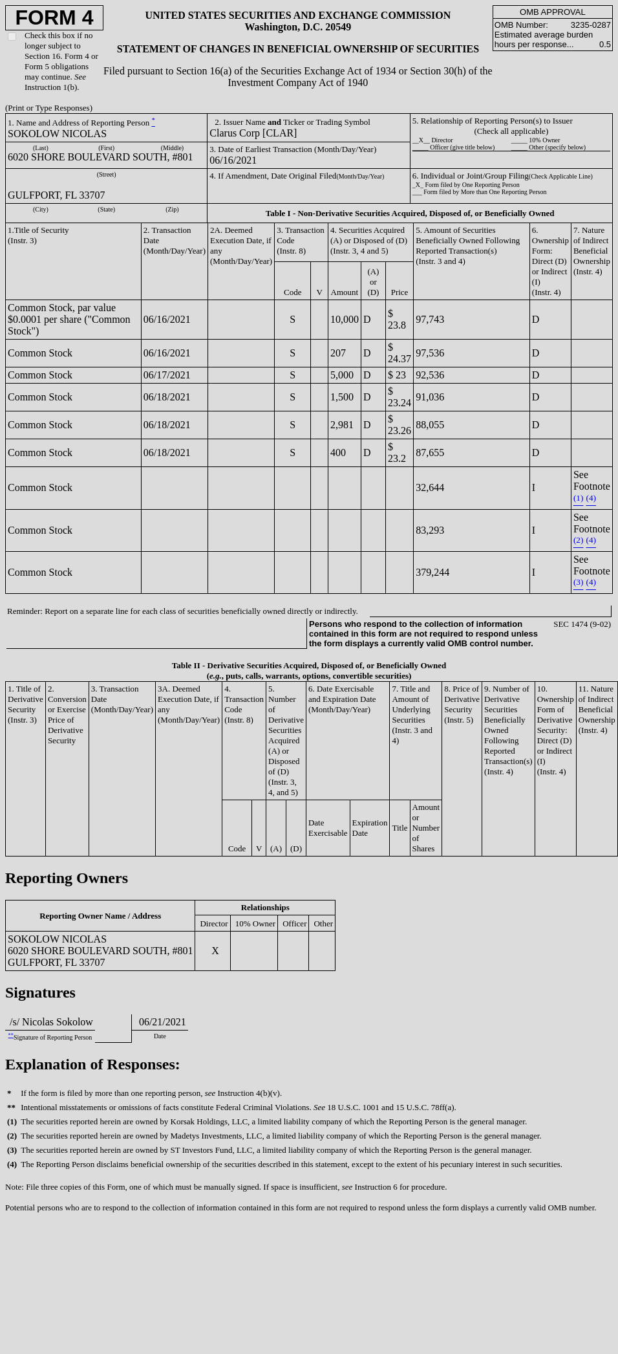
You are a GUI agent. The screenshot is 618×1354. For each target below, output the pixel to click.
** (11, 1035)
